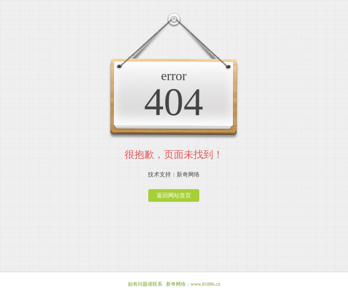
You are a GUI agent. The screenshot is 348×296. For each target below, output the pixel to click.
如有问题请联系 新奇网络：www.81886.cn (174, 284)
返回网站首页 (174, 195)
